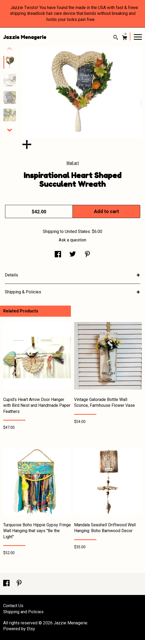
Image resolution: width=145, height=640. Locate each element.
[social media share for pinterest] (87, 254)
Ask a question (72, 239)
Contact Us (13, 605)
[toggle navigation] (138, 37)
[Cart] (124, 38)
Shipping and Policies (23, 611)
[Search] (116, 38)
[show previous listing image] (9, 48)
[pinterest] (19, 583)
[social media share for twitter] (73, 254)
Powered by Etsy (19, 628)
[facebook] (7, 583)
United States (77, 231)
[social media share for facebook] (58, 254)
